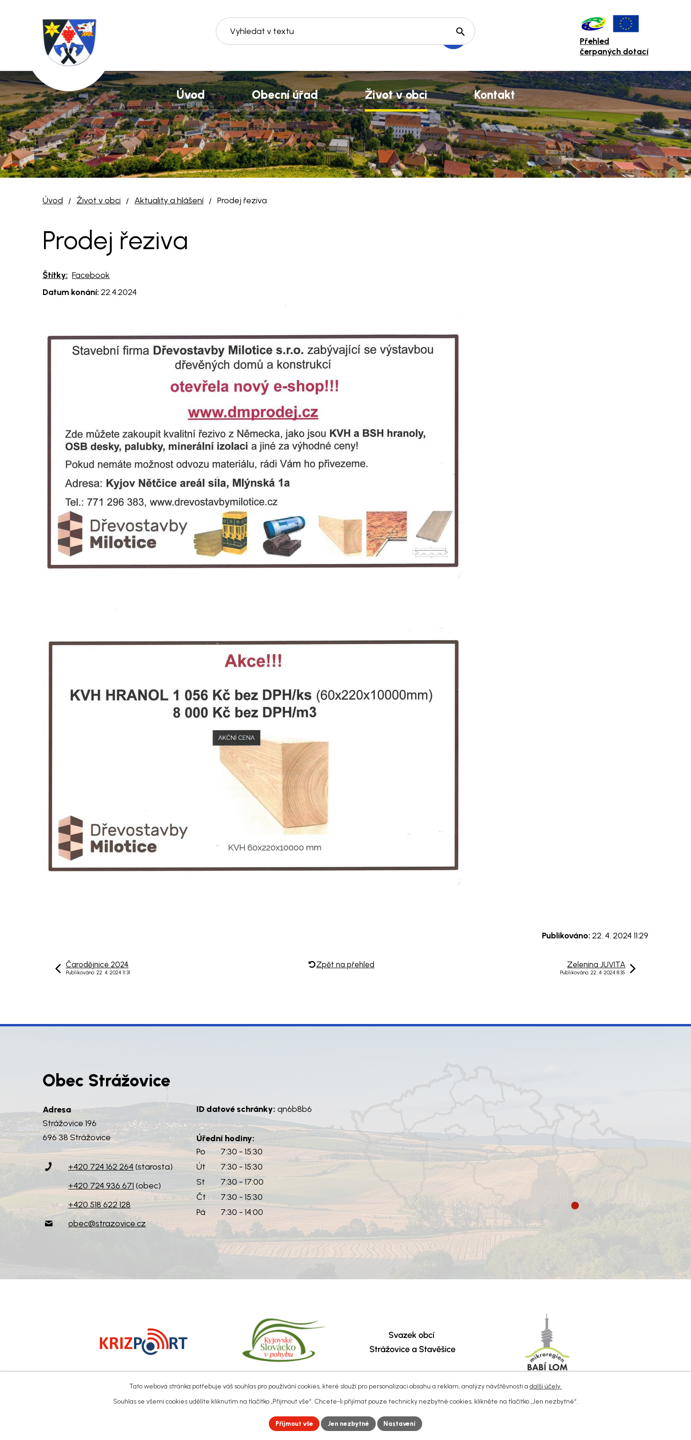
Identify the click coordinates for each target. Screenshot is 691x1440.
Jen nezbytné (349, 1423)
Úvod (53, 200)
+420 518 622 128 (99, 1204)
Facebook (91, 275)
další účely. (546, 1386)
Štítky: (55, 275)
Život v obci (99, 200)
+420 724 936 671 (101, 1185)
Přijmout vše (293, 1423)
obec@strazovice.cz (107, 1223)
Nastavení (402, 1423)
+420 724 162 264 (100, 1167)
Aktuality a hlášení (169, 200)
